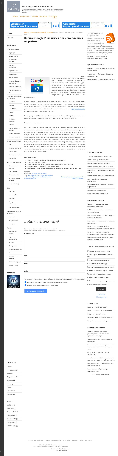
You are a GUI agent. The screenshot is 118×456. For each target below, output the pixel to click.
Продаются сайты (12, 377)
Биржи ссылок (13, 71)
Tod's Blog (13, 6)
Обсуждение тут (101, 297)
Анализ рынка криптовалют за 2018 (98, 160)
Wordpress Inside (92, 317)
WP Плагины (13, 109)
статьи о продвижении (45, 175)
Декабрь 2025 (11, 419)
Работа (54, 18)
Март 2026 (10, 408)
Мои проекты (13, 246)
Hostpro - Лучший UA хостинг (96, 314)
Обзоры (11, 242)
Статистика (12, 158)
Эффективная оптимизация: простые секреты (43, 166)
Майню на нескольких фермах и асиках (101, 270)
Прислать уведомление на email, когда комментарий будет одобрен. (45, 282)
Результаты (101, 294)
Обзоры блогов (13, 220)
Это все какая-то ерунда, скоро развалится (102, 281)
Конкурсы (12, 224)
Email (26, 263)
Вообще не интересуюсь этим (98, 284)
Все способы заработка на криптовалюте (100, 175)
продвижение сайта (78, 109)
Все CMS (11, 115)
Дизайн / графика (14, 133)
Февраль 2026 (11, 412)
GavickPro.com (63, 450)
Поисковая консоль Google (36, 162)
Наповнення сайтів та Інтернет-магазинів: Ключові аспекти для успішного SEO (54, 168)
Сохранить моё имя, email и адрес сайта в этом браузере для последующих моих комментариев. (56, 279)
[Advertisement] (54, 59)
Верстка (11, 105)
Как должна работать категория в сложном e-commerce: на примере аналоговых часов (101, 347)
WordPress (12, 102)
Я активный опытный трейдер (98, 264)
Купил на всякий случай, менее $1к (99, 260)
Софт (8, 188)
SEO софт (12, 191)
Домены (11, 124)
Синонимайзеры (14, 207)
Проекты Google (14, 175)
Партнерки (12, 53)
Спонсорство (11, 394)
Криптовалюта (13, 56)
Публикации (11, 391)
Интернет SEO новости (45, 32)
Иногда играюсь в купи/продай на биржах (101, 267)
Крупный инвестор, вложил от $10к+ (100, 251)
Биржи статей (13, 74)
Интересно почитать (15, 249)
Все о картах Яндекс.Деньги (96, 190)
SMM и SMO (12, 151)
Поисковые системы (15, 155)
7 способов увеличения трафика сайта (99, 156)
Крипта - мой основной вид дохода (99, 277)
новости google (33, 175)
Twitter (105, 58)
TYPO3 (11, 112)
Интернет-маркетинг (15, 148)
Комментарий (29, 233)
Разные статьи (13, 265)
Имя (26, 255)
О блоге (15, 16)
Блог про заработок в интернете (37, 7)
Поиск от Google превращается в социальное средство (46, 160)
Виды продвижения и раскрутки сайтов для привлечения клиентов (50, 164)
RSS (96, 58)
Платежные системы (15, 86)
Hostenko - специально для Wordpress (99, 310)
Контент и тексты (14, 137)
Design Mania (91, 321)
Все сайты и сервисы (14, 162)
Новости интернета (15, 262)
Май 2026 (10, 405)
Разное (9, 228)
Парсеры (11, 198)
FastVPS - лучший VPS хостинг (97, 307)
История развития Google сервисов (98, 163)
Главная (26, 32)
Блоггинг (11, 217)
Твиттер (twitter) (14, 184)
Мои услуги (43, 16)
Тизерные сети (13, 77)
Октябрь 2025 (11, 426)
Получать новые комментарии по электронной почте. (41, 285)
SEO (10, 144)
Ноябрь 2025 (11, 422)
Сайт (26, 271)
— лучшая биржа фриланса (101, 79)
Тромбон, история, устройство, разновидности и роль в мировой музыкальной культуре (98, 334)
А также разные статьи (101, 374)
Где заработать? (25, 16)
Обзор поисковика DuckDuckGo (97, 193)
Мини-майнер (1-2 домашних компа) (100, 274)
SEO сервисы (13, 171)
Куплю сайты (53, 16)
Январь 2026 (11, 415)
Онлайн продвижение (14, 141)
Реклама (35, 16)
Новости (33, 32)
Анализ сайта (13, 195)
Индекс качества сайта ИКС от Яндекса (100, 166)
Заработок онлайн (13, 49)
